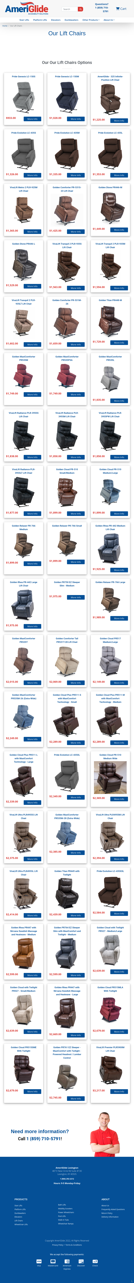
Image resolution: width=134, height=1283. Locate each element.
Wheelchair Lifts (21, 1224)
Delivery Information (109, 1217)
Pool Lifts (62, 1216)
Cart (121, 8)
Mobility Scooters (65, 1208)
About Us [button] (108, 20)
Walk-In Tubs (63, 1220)
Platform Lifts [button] (40, 20)
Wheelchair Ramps (66, 1223)
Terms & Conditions (73, 1245)
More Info (32, 118)
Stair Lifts (18, 1205)
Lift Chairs (19, 1220)
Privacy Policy (58, 1245)
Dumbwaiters (71, 20)
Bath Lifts (62, 1204)
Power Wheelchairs (66, 1212)
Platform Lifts (20, 1209)
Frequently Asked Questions (113, 1209)
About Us (105, 1205)
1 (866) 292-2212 (67, 1179)
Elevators (18, 1217)
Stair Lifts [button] (24, 20)
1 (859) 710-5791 (43, 1138)
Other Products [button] (90, 20)
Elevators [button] (55, 20)
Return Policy (106, 1213)
